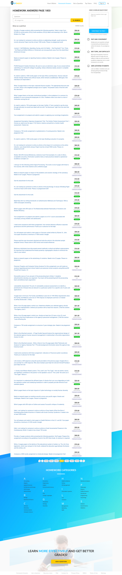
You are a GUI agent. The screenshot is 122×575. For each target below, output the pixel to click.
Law (63, 492)
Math (63, 505)
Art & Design (27, 484)
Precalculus (84, 488)
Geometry (45, 501)
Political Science (85, 486)
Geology (45, 499)
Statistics (83, 503)
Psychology (84, 492)
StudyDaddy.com (65, 570)
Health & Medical (66, 476)
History (64, 478)
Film (44, 488)
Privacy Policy (75, 568)
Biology (26, 492)
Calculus (26, 501)
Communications (29, 505)
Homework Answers (64, 3)
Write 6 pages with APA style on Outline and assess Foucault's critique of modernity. (39, 399)
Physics (83, 484)
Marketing (64, 503)
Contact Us (65, 568)
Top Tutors (88, 3)
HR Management (66, 480)
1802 (56, 456)
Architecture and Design (31, 482)
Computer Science (29, 507)
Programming (84, 490)
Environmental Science (49, 482)
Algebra (26, 478)
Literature (64, 495)
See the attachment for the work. (24, 190)
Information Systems (68, 486)
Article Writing (28, 486)
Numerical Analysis (86, 476)
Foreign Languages (48, 490)
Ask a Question (78, 3)
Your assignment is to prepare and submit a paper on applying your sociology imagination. (41, 110)
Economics (46, 476)
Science (83, 499)
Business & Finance (29, 494)
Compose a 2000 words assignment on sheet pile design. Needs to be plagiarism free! (40, 449)
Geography (46, 497)
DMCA (84, 568)
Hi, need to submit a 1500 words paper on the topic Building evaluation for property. (39, 134)
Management (65, 501)
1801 (51, 456)
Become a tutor (48, 568)
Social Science (85, 501)
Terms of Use (94, 568)
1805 (72, 456)
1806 (77, 456)
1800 (46, 456)
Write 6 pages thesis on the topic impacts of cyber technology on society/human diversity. (41, 385)
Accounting (27, 476)
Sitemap (103, 568)
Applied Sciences (29, 480)
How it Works (51, 3)
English (45, 480)
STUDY (19, 3)
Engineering (46, 478)
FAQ (95, 3)
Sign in (102, 3)
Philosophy (84, 482)
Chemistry (27, 503)
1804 (67, 456)
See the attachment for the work (23, 176)
